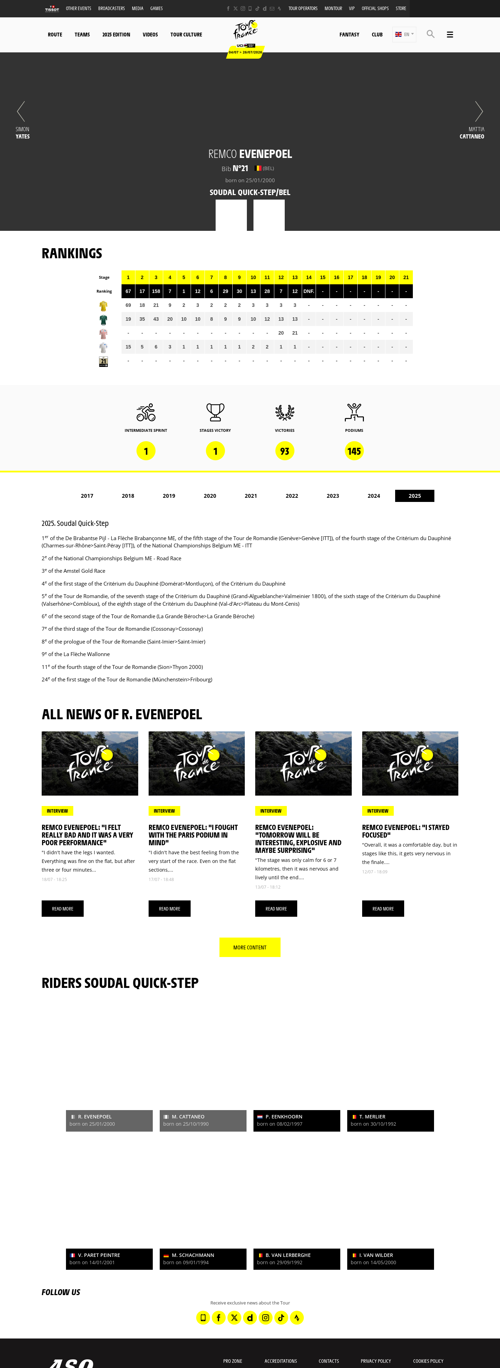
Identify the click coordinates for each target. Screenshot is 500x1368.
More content (250, 947)
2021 (251, 495)
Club (377, 34)
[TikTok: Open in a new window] (257, 8)
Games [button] (156, 8)
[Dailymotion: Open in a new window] (264, 8)
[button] (404, 34)
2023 (333, 495)
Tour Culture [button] (186, 34)
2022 (292, 495)
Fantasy (349, 34)
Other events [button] (78, 8)
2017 (87, 495)
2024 (374, 495)
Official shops (375, 8)
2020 (210, 495)
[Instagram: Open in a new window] (243, 8)
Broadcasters (111, 8)
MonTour (333, 8)
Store (401, 8)
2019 (169, 495)
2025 (415, 495)
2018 (128, 495)
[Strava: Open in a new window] (279, 8)
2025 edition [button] (116, 34)
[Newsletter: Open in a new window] (272, 8)
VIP (352, 8)
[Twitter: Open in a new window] (235, 8)
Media (137, 8)
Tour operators (303, 8)
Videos (150, 34)
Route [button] (55, 34)
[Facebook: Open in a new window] (228, 8)
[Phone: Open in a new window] (250, 8)
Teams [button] (82, 34)
